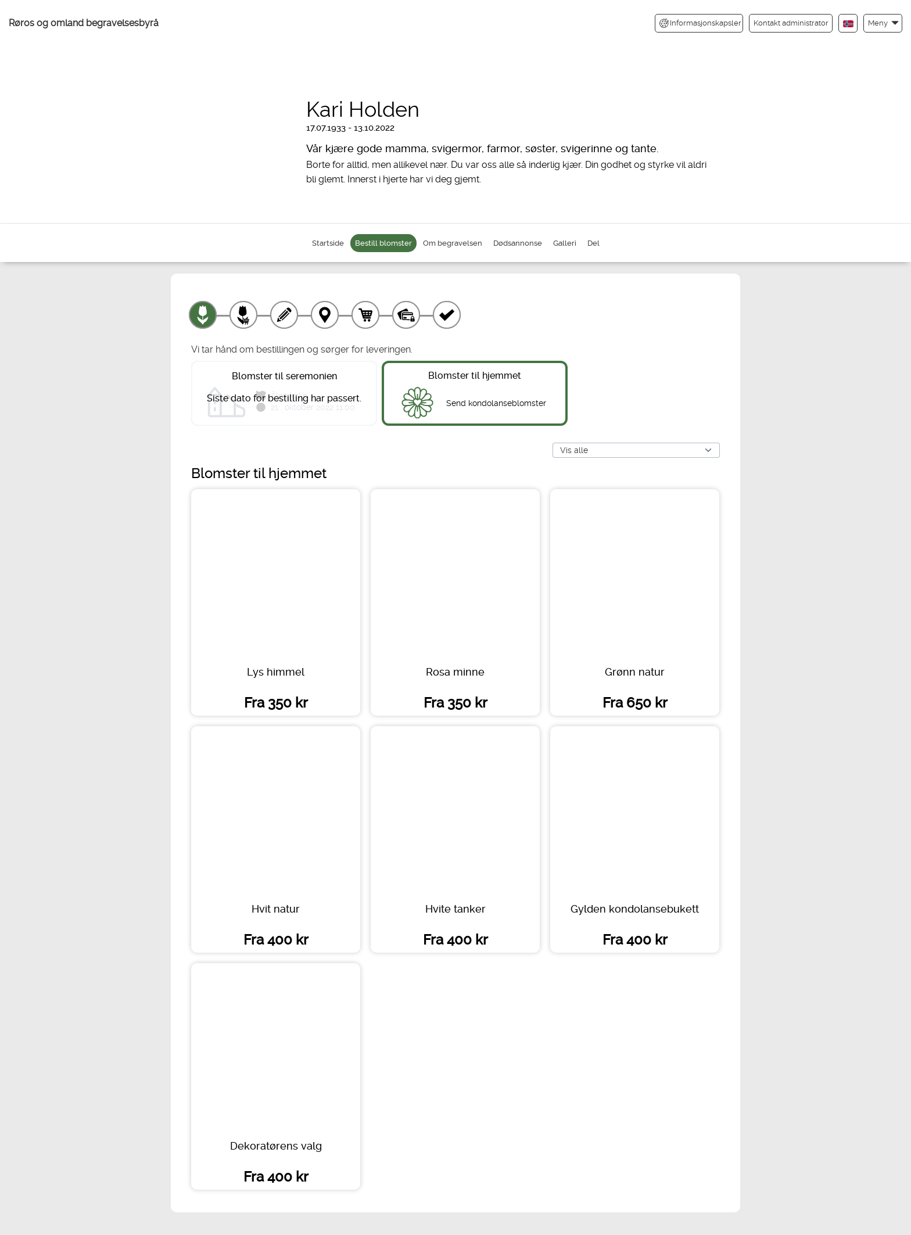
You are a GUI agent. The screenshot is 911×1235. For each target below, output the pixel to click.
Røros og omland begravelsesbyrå (84, 22)
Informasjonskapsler (700, 23)
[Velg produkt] (203, 315)
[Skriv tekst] (284, 315)
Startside (328, 243)
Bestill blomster (383, 243)
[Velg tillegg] (243, 315)
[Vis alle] (636, 450)
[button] (882, 23)
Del (593, 243)
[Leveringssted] (325, 315)
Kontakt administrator (791, 23)
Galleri (564, 243)
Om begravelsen (452, 243)
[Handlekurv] (365, 315)
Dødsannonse (517, 243)
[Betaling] (406, 315)
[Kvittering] (447, 315)
